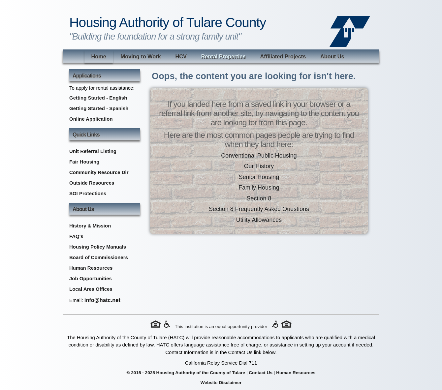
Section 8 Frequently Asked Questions (259, 209)
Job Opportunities (90, 278)
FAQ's (76, 236)
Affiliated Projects (283, 56)
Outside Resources (91, 183)
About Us (332, 56)
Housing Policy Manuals (97, 247)
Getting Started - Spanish (98, 108)
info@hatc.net (102, 300)
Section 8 (259, 198)
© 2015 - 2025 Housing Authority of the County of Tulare (185, 372)
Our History (259, 166)
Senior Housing (259, 177)
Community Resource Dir (98, 172)
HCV (180, 56)
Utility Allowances (259, 220)
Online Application (91, 119)
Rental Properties (223, 56)
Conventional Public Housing (259, 155)
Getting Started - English (98, 98)
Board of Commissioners (98, 257)
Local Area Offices (90, 289)
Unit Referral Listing (92, 151)
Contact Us (260, 372)
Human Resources (90, 268)
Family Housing (258, 187)
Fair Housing (84, 162)
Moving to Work (141, 56)
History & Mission (90, 225)
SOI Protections (87, 193)
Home (98, 56)
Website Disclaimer (221, 382)
